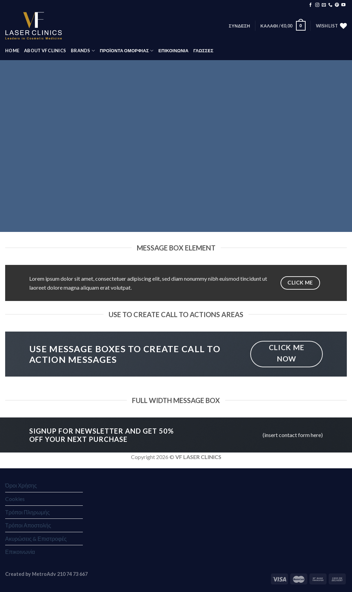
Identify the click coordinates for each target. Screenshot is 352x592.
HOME (12, 50)
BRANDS (83, 50)
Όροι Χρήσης (21, 485)
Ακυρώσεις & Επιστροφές (36, 538)
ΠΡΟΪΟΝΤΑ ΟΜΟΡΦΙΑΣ (126, 50)
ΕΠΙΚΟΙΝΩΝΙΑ (173, 50)
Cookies (15, 498)
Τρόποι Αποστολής (28, 525)
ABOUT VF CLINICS (45, 50)
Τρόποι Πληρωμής (27, 512)
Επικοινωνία (20, 551)
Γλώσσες (203, 50)
